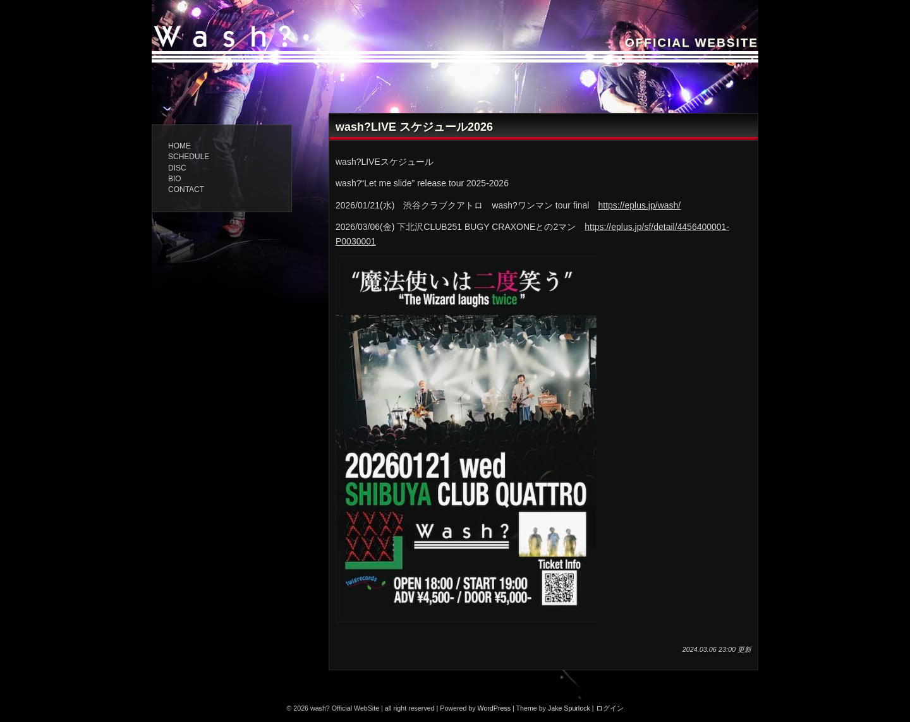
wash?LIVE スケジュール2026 (414, 127)
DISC (177, 168)
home (179, 145)
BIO (174, 178)
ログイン (610, 708)
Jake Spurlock (569, 708)
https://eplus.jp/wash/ (639, 205)
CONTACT (186, 189)
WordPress (494, 708)
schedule (188, 156)
